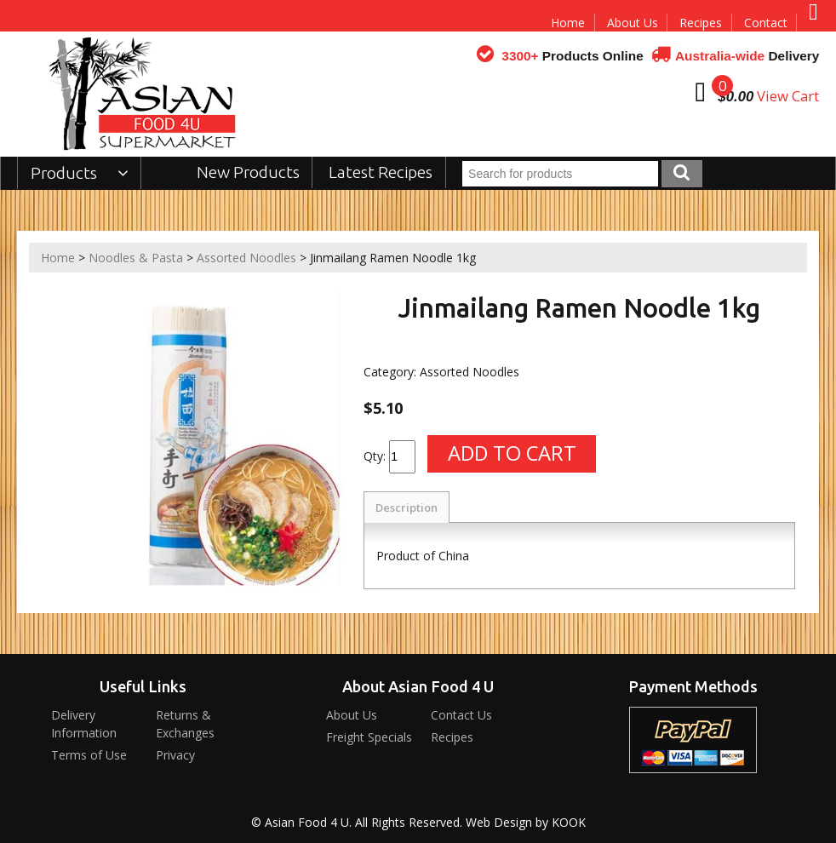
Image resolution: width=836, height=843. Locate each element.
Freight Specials (369, 737)
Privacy (175, 755)
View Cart (788, 96)
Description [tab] (406, 507)
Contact (765, 22)
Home (568, 22)
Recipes (700, 22)
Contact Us (461, 715)
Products (80, 172)
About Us (632, 22)
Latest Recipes (380, 172)
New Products (248, 172)
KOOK (569, 822)
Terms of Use (89, 755)
